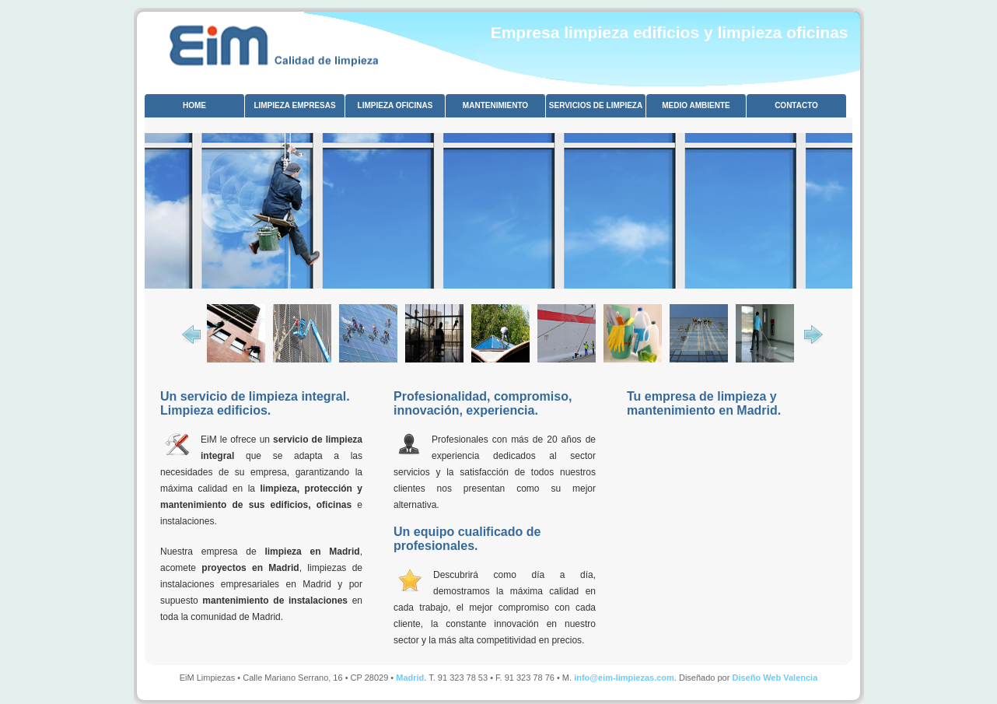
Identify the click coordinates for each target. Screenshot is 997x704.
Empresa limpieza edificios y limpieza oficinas (669, 32)
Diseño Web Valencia (774, 677)
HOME (194, 105)
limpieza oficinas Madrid (271, 40)
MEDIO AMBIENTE (695, 105)
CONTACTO (796, 105)
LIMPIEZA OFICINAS (395, 105)
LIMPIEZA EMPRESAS (294, 105)
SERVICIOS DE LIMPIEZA (595, 105)
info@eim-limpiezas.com (624, 677)
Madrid (410, 677)
